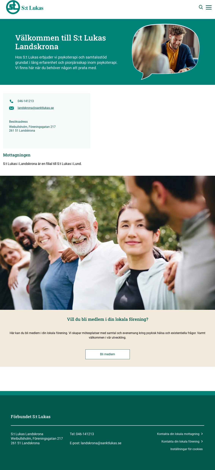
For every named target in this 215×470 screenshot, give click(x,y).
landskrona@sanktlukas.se (36, 108)
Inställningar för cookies (186, 449)
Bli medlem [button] (107, 354)
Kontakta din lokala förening (182, 441)
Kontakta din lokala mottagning (180, 434)
